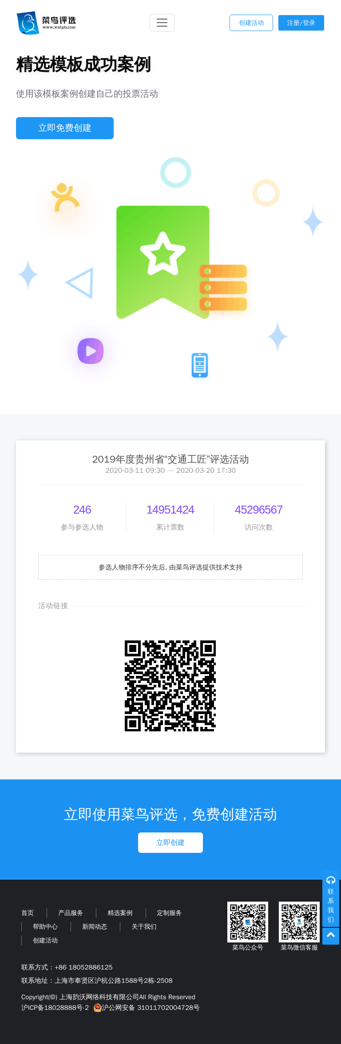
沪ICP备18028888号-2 (55, 1008)
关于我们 (143, 926)
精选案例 (119, 913)
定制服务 (169, 913)
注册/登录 (301, 23)
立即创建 (170, 842)
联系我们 (331, 905)
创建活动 (251, 23)
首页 (27, 913)
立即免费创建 (64, 127)
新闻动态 (94, 926)
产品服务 (70, 913)
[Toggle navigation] (162, 22)
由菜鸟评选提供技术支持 (205, 567)
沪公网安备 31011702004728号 (145, 1007)
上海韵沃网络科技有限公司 (99, 997)
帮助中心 (45, 926)
